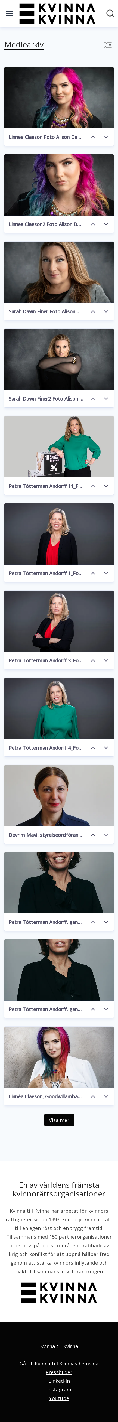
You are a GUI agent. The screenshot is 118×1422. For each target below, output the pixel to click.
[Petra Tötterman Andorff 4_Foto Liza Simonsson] (59, 708)
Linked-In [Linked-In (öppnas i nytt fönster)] (59, 1381)
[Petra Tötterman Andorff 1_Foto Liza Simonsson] (59, 534)
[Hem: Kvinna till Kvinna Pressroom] (57, 13)
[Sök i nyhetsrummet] (110, 13)
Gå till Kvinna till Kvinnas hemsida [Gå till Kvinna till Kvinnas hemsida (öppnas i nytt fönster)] (59, 1363)
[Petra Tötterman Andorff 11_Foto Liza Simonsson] (59, 446)
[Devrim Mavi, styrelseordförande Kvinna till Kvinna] (59, 795)
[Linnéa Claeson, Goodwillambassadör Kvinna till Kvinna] (59, 1057)
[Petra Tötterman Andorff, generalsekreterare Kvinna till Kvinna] (59, 882)
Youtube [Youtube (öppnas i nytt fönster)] (59, 1398)
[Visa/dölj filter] (108, 45)
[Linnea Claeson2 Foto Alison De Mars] (59, 185)
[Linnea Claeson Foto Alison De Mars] (59, 97)
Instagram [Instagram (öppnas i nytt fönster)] (59, 1389)
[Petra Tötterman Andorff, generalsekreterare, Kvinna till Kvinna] (59, 970)
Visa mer (59, 1120)
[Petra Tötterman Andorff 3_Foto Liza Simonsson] (59, 621)
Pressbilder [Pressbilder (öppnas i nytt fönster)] (59, 1372)
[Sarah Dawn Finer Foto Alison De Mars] (59, 272)
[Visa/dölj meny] (9, 13)
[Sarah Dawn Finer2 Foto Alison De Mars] (59, 359)
